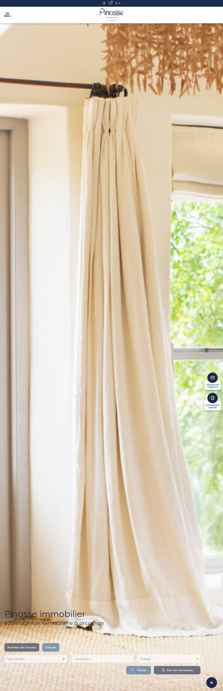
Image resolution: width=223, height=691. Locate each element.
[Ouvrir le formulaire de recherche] (138, 678)
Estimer (50, 656)
